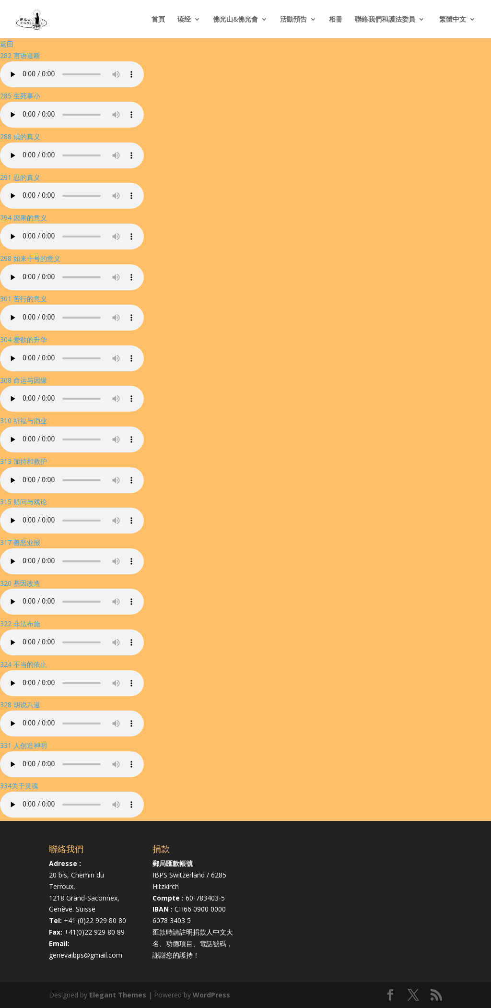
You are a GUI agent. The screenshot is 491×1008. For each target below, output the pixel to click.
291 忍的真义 (20, 177)
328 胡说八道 (20, 704)
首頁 (158, 20)
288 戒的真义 (20, 136)
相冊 (335, 20)
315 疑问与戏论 (23, 501)
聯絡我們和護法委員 (385, 20)
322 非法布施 (20, 623)
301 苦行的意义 (23, 298)
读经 (184, 20)
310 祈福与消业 (23, 420)
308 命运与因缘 (23, 380)
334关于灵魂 (19, 785)
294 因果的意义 (23, 217)
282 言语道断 (20, 55)
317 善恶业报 (20, 542)
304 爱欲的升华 (23, 339)
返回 (6, 43)
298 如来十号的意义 (30, 258)
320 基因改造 (20, 583)
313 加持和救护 (23, 461)
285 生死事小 (20, 95)
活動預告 (293, 20)
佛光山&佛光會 (235, 20)
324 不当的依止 (23, 664)
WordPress (211, 994)
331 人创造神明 (23, 745)
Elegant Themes (117, 994)
